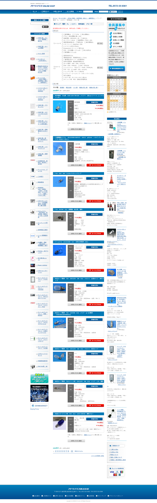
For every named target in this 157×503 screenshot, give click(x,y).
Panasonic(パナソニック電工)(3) (74, 48)
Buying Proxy (34, 409)
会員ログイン (81, 496)
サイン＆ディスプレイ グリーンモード (42, 339)
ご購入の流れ (114, 449)
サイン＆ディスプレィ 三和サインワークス (42, 331)
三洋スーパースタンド (42, 354)
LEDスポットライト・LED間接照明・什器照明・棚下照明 (42, 203)
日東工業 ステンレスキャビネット (42, 114)
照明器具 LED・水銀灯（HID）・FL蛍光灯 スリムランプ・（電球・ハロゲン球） (42, 191)
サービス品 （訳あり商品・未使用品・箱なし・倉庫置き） (42, 80)
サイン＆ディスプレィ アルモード (42, 279)
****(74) (76, 34)
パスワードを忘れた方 (120, 11)
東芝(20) (80, 42)
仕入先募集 (70, 496)
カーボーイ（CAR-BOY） (42, 59)
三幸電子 (40, 176)
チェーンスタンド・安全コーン (121, 184)
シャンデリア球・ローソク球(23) (74, 71)
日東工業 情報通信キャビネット (42, 131)
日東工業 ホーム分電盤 (42, 47)
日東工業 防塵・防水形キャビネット (42, 139)
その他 (120, 277)
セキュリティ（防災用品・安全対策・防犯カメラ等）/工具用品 (43, 214)
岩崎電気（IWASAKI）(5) (71, 38)
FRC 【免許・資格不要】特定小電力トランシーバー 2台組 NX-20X (121, 206)
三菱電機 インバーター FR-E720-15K (121, 152)
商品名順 (68, 87)
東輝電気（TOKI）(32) (85, 40)
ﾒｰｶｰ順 (75, 87)
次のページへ (79, 451)
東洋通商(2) (89, 42)
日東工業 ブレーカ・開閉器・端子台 (42, 39)
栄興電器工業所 (42, 230)
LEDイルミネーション (42, 271)
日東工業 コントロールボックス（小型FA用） (43, 122)
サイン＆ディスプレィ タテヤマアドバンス (42, 322)
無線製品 (120, 212)
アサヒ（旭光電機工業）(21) (72, 36)
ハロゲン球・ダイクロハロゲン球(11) (75, 77)
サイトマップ (102, 496)
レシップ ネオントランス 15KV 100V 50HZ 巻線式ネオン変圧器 (121, 378)
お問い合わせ (59, 496)
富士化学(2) (87, 50)
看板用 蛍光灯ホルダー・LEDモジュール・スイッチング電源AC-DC (43, 69)
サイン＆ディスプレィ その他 (42, 347)
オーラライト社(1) (69, 40)
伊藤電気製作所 (42, 361)
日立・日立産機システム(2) (72, 50)
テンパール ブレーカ (42, 170)
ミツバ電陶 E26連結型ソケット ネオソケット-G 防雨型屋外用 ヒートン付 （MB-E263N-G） (121, 415)
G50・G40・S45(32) (70, 65)
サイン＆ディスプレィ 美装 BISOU (42, 313)
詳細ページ (87, 123)
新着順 (62, 87)
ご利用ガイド (47, 496)
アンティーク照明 (42, 223)
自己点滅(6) (67, 75)
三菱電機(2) (67, 34)
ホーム (55, 18)
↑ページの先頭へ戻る (97, 455)
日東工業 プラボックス (42, 105)
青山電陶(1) (85, 34)
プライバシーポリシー (116, 496)
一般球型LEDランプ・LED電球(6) (74, 59)
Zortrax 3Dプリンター (43, 251)
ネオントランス (112, 331)
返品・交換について (116, 457)
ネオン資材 (41, 53)
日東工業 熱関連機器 (42, 154)
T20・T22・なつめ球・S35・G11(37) (75, 69)
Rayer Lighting (42, 265)
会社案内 (37, 496)
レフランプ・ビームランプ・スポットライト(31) (79, 73)
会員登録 (91, 496)
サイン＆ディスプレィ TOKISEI (42, 288)
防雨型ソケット (112, 423)
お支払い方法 (114, 452)
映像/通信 (41, 182)
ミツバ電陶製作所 (42, 236)
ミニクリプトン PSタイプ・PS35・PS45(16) (78, 67)
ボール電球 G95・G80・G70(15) (74, 63)
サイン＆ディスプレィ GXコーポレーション (43, 296)
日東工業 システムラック (42, 147)
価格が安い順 (83, 87)
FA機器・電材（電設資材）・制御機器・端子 (42, 244)
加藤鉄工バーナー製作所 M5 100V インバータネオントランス (121, 325)
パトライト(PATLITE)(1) (71, 46)
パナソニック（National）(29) (73, 44)
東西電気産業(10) (69, 42)
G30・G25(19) (84, 65)
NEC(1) (85, 38)
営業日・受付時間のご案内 (118, 460)
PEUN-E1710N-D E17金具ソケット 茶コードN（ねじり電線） (121, 301)
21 (72, 451)
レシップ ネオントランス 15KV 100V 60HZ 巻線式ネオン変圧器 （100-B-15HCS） (121, 351)
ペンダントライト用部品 (115, 306)
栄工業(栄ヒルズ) (42, 258)
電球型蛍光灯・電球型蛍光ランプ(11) (75, 57)
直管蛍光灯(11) (68, 55)
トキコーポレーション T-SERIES (42, 98)
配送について (114, 454)
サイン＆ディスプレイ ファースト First (42, 305)
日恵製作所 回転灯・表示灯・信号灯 (42, 162)
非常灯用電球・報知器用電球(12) (74, 61)
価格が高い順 (93, 87)
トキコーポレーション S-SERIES (42, 89)
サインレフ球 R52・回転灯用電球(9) (75, 79)
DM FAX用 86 (42, 366)
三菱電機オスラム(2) (70, 52)
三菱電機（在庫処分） (114, 134)
